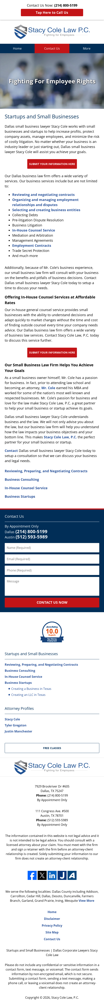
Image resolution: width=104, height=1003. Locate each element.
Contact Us (52, 48)
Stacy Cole (12, 719)
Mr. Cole (48, 388)
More (86, 48)
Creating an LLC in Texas (28, 695)
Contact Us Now (52, 602)
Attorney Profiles (19, 708)
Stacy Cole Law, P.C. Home (52, 32)
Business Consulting (22, 479)
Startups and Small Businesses (31, 653)
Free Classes (52, 748)
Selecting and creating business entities (46, 210)
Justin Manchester (18, 731)
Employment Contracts (31, 245)
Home (17, 48)
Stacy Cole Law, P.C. (60, 437)
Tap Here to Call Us (52, 12)
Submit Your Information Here (52, 164)
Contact (11, 450)
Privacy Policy (52, 925)
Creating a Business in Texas (31, 689)
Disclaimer (52, 919)
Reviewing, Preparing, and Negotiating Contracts (46, 471)
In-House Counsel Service (33, 230)
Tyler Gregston (16, 725)
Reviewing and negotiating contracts (43, 194)
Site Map (52, 932)
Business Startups (20, 496)
